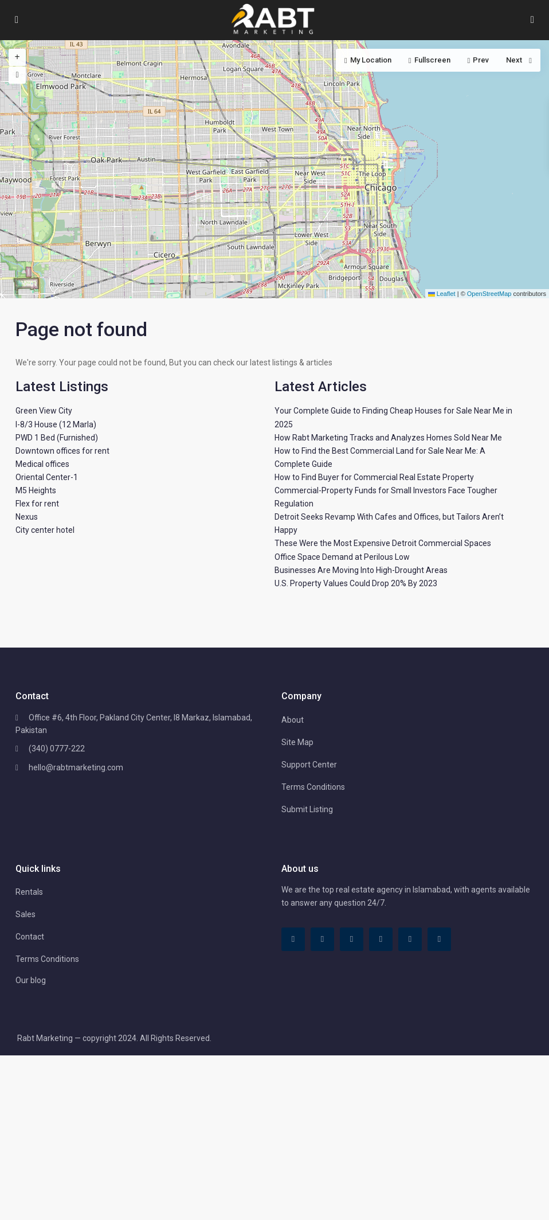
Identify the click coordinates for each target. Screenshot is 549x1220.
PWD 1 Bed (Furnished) (56, 437)
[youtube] (410, 939)
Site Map (297, 742)
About (292, 719)
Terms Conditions (313, 787)
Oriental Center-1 (46, 477)
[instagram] (439, 939)
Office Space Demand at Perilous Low (342, 557)
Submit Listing (307, 809)
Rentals (29, 892)
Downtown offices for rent (62, 450)
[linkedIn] (351, 939)
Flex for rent (37, 503)
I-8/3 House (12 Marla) (55, 424)
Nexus (26, 516)
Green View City (43, 410)
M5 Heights (35, 490)
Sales (25, 914)
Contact (29, 936)
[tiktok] (322, 939)
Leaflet (442, 293)
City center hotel (44, 530)
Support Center (309, 764)
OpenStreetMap (489, 293)
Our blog (30, 980)
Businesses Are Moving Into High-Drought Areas (361, 570)
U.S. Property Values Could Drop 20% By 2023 (355, 583)
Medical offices (42, 464)
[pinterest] (381, 939)
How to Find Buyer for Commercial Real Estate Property (374, 477)
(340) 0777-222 (57, 748)
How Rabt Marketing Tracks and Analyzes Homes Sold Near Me (388, 437)
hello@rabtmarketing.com (76, 767)
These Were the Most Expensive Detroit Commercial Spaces (382, 543)
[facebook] (293, 939)
